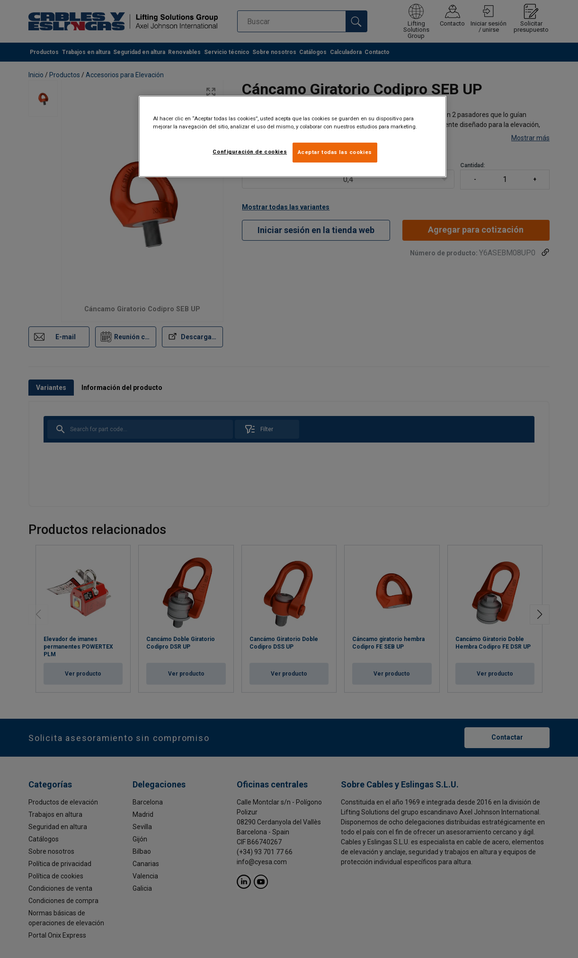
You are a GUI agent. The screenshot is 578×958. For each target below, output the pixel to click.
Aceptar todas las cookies (335, 152)
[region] (292, 136)
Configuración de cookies (250, 151)
